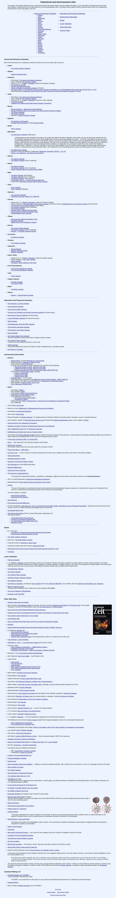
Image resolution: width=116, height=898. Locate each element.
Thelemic (40, 49)
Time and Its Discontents (23, 733)
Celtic (39, 23)
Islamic (40, 37)
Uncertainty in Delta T (21, 399)
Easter (62, 20)
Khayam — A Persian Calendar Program (23, 231)
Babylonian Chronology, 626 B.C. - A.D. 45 (52, 151)
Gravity (86, 420)
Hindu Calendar (16, 261)
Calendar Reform (13, 811)
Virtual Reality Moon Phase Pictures (22, 518)
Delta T (21, 390)
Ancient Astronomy (27, 364)
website (19, 630)
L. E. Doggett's (12, 717)
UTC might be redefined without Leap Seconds (25, 668)
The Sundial (21, 705)
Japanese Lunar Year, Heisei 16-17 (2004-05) (25, 196)
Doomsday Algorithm (14, 794)
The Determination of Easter (23, 540)
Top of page (58, 889)
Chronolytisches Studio (24, 605)
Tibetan (40, 51)
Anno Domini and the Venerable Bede (30, 653)
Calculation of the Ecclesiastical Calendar (20, 835)
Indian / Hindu (42, 34)
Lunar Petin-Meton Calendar (16, 318)
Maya (39, 42)
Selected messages (24, 885)
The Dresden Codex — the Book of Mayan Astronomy (27, 180)
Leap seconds (15, 665)
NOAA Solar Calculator (15, 445)
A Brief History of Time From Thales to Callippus (33, 699)
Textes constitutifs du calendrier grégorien (24, 88)
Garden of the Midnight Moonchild (18, 742)
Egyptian (40, 28)
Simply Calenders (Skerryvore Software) (20, 764)
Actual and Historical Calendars (45, 13)
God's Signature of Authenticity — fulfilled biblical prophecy (29, 647)
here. (79, 91)
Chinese (40, 21)
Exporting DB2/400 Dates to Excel (25, 736)
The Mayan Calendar (17, 178)
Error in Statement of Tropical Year (21, 723)
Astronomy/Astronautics (61, 420)
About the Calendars (70, 693)
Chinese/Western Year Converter (21, 213)
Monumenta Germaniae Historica (18, 832)
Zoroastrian (41, 52)
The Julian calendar (17, 102)
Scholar (10, 485)
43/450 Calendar (13, 345)
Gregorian (41, 31)
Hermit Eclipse (15, 360)
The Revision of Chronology (19, 121)
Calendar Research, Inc (24, 708)
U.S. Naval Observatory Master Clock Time (24, 521)
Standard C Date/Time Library (27, 714)
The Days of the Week (67, 696)
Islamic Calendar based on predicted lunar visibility (26, 169)
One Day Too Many (14, 841)
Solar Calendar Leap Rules (19, 635)
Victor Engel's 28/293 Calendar (17, 309)
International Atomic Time (15, 510)
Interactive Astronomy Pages (16, 458)
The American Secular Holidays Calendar (20, 838)
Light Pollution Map (13, 618)
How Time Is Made (23, 656)
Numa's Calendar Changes (27, 115)
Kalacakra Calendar (17, 221)
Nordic (40, 43)
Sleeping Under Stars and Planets (18, 602)
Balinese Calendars (17, 252)
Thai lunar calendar (14, 560)
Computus (11, 551)
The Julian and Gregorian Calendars (30, 80)
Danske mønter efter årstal (16, 797)
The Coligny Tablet (17, 283)
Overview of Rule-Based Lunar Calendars (90, 583)
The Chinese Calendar (18, 207)
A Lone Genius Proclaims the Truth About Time (22, 785)
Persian (40, 45)
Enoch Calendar (13, 333)
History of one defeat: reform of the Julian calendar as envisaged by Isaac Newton (58, 727)
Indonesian (41, 35)
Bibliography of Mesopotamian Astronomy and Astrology (36, 408)
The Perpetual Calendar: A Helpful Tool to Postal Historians (34, 681)
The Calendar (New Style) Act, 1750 (19, 776)
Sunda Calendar (16, 249)
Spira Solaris (20, 414)
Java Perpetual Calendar (27, 690)
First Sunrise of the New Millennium (19, 503)
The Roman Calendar (17, 112)
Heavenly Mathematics (15, 467)
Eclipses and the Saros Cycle (30, 382)
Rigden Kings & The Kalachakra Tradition (23, 222)
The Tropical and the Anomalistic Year (22, 724)
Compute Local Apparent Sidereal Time (23, 519)
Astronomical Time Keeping (19, 497)
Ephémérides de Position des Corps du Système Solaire (25, 432)
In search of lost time (26, 752)
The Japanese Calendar (18, 195)
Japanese (41, 38)
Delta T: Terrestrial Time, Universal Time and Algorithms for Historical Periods (45, 401)
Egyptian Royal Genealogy (19, 123)
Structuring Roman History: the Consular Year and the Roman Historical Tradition (36, 111)
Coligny (40, 24)
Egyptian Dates (39, 123)
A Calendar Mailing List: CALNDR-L (19, 875)
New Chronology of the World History (29, 711)
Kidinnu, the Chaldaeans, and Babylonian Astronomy (27, 153)
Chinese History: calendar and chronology (24, 210)
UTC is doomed (16, 670)
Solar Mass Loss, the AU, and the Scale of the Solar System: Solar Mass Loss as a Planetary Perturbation (53, 506)
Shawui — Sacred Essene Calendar (22, 295)
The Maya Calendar (17, 175)
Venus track (20, 405)
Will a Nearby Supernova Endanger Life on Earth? (35, 482)
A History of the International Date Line (19, 755)
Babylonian (41, 18)
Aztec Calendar (16, 187)
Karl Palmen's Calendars (15, 349)
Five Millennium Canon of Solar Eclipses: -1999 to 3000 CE (49, 379)
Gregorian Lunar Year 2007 (16, 594)
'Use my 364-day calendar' (24, 730)
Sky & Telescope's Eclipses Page (21, 384)
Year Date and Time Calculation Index (30, 684)
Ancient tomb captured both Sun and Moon (21, 806)
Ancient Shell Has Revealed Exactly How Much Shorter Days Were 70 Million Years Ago (35, 627)
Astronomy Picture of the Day (17, 470)
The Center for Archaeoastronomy (18, 473)
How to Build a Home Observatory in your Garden (23, 615)
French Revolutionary (44, 29)
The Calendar (22, 675)
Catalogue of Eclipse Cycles (31, 362)
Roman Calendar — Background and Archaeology (26, 109)
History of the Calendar (15, 826)
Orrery (10, 442)
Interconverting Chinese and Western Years (24, 212)
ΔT (12, 402)
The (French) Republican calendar (21, 268)
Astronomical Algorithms (24, 411)
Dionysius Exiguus (13, 803)
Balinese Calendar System (19, 250)
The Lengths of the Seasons (20, 632)
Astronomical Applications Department (38, 479)
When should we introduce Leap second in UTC (26, 666)
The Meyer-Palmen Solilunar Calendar (19, 578)
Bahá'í (40, 20)
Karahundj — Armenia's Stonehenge (25, 745)
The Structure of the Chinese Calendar (23, 205)
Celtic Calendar (16, 276)
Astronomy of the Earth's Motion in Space (20, 461)
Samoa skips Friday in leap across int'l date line (22, 847)
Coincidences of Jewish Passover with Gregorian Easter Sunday (31, 532)
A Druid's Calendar (17, 282)
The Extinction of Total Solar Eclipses (51, 381)
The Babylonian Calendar (19, 150)
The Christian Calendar (29, 82)
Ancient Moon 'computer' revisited (25, 751)
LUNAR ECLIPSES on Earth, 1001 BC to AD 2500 (30, 368)
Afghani (40, 15)
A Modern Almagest (26, 417)
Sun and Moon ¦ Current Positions (18, 639)
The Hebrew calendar (17, 159)
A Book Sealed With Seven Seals (31, 678)
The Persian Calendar (18, 230)
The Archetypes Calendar (15, 306)
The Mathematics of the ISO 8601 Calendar (21, 324)
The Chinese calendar (18, 208)
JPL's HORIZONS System (16, 429)
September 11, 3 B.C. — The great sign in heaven (23, 642)
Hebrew (40, 32)
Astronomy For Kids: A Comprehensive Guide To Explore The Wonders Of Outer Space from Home (38, 613)
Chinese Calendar (65, 865)
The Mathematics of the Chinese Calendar (36, 204)
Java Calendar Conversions (26, 693)
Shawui (40, 48)
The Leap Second (16, 663)
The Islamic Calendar (17, 168)
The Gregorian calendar (18, 85)
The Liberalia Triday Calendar (17, 340)
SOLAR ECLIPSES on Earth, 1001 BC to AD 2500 (30, 367)
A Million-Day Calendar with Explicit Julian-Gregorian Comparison (31, 103)
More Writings (58, 607)
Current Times (65, 30)
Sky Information (12, 464)
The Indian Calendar (29, 259)
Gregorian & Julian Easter (28, 543)
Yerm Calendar (36, 583)
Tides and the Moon (14, 455)
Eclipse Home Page (27, 371)
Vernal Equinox (12, 500)
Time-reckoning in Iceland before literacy (20, 773)
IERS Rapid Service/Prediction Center (22, 394)
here (52, 312)
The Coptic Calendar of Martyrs (20, 68)
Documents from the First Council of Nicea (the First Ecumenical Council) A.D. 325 (33, 549)
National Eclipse (16, 378)
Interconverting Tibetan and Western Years (24, 219)
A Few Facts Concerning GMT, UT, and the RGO (23, 439)
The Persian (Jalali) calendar (20, 228)
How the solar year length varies (21, 636)
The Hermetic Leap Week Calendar (18, 327)
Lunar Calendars (66, 24)
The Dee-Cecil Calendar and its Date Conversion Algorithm (26, 312)
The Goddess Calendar (15, 580)
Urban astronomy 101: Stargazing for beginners (22, 423)
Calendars (31, 83)
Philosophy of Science (22, 696)
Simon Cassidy (32, 720)
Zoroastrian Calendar (17, 237)
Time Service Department (15, 513)
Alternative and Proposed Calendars (72, 13)
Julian (39, 40)
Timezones (11, 829)
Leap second (15, 662)
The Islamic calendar (17, 166)
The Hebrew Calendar (18, 160)
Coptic (40, 26)
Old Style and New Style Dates (20, 86)
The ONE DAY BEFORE (53, 583)
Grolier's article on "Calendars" (17, 809)
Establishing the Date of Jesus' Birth (22, 648)
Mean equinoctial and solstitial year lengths (24, 633)
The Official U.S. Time (14, 779)
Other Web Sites (65, 27)
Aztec (39, 17)
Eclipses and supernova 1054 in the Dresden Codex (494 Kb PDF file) (36, 370)
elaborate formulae (38, 546)
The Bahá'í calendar (17, 289)
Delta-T (23, 391)
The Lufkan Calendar (14, 572)
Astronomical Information (68, 17)
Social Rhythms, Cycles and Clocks (19, 819)
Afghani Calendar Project (19, 74)
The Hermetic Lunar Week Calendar (19, 330)
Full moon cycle (12, 453)
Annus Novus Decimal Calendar (17, 315)
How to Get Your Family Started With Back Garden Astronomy (27, 610)
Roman (40, 46)
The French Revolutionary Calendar (22, 270)
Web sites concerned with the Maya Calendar (34, 181)
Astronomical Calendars (18, 495)
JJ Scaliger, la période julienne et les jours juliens (23, 788)
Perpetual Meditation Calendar (17, 758)
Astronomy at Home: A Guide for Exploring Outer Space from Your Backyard (31, 426)
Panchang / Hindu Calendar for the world (23, 262)
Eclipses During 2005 (21, 376)
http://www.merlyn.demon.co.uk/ (34, 420)
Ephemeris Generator (35, 429)
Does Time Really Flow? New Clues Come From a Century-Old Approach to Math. (33, 621)
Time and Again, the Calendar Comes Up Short (44, 850)
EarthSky (10, 624)
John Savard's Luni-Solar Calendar (18, 303)
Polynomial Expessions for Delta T (25, 398)
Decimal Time (12, 761)
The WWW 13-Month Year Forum (18, 791)
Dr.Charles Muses (45, 607)
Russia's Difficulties (25, 687)
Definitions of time (16, 522)
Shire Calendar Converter (15, 767)
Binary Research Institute (27, 435)
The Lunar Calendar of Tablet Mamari (19, 591)
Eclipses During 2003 (21, 373)
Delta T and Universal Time (29, 393)
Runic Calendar (16, 129)
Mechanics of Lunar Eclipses (35, 360)
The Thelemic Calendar (18, 243)
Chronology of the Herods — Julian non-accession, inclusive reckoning (33, 650)
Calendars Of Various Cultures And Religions (21, 739)
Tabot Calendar (12, 321)
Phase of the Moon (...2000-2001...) (19, 450)
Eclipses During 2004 (21, 375)
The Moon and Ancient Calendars (27, 673)
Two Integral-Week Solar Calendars (19, 336)
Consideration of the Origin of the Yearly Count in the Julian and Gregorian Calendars (48, 91)
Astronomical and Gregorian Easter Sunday (24, 534)
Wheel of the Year (38, 742)
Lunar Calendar (52, 742)
